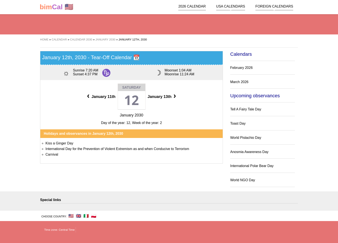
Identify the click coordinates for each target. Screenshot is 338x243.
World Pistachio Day (245, 137)
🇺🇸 (56, 7)
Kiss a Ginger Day (59, 143)
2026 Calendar (192, 6)
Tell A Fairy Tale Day (245, 109)
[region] (169, 23)
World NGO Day (242, 180)
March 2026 (239, 82)
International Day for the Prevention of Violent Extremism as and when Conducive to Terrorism (117, 149)
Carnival (51, 154)
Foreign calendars (274, 6)
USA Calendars (230, 6)
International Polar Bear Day (252, 166)
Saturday (131, 87)
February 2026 (241, 68)
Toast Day (238, 123)
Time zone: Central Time (59, 229)
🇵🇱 (93, 216)
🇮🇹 (86, 216)
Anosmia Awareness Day (249, 152)
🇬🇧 (78, 216)
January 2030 (131, 115)
